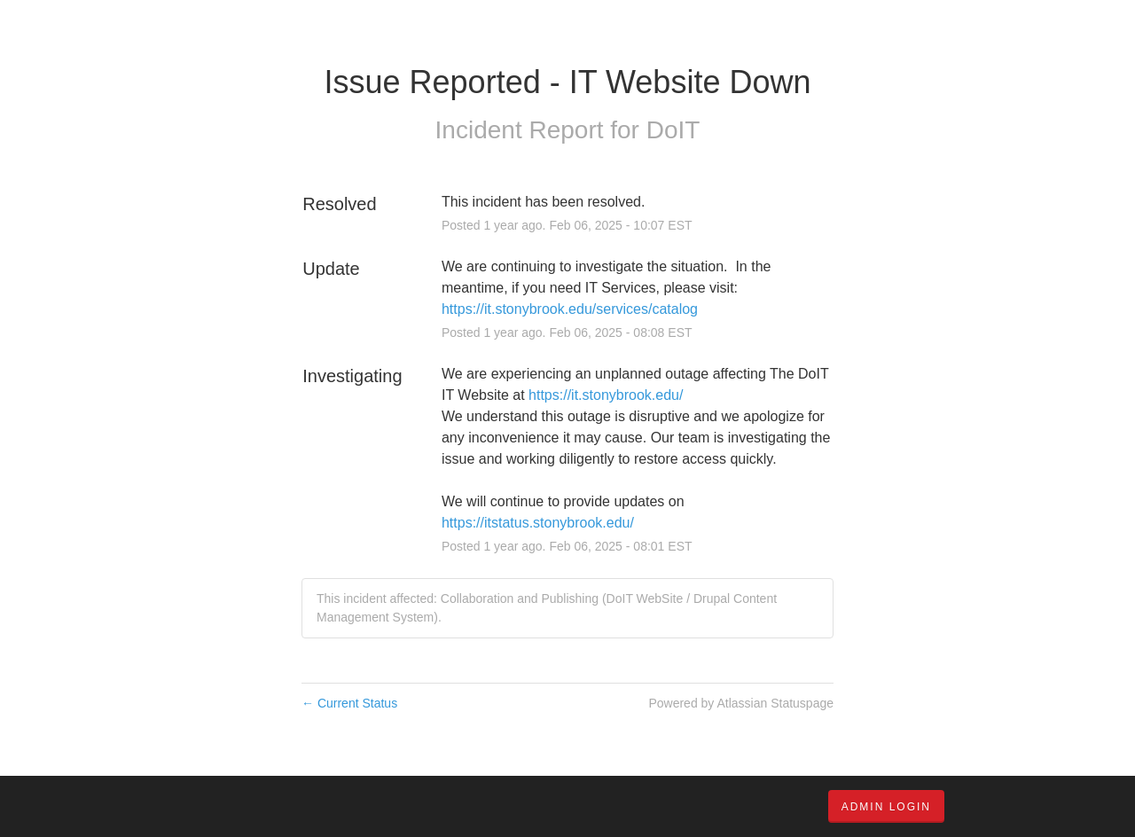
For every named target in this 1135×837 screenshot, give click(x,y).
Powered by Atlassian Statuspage (741, 703)
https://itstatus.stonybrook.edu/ (538, 522)
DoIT (673, 130)
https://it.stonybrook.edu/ (605, 395)
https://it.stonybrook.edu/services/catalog (570, 309)
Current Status (349, 703)
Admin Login (886, 807)
